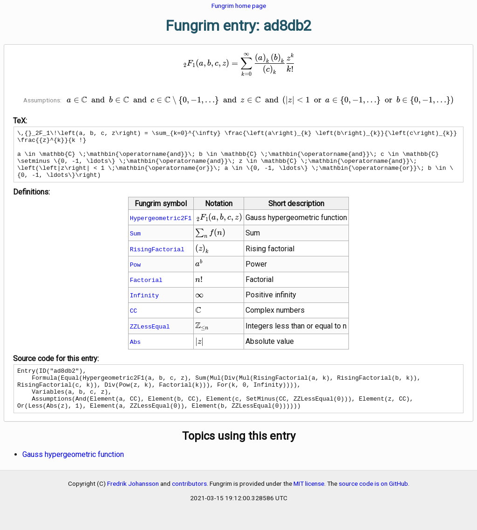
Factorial (146, 289)
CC (133, 320)
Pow (135, 274)
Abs (135, 351)
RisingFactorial (157, 259)
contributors (189, 501)
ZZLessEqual (150, 336)
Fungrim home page (238, 5)
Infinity (144, 305)
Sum (135, 243)
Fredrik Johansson (133, 501)
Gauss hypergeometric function (73, 472)
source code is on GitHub (373, 501)
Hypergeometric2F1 (161, 227)
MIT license (308, 501)
